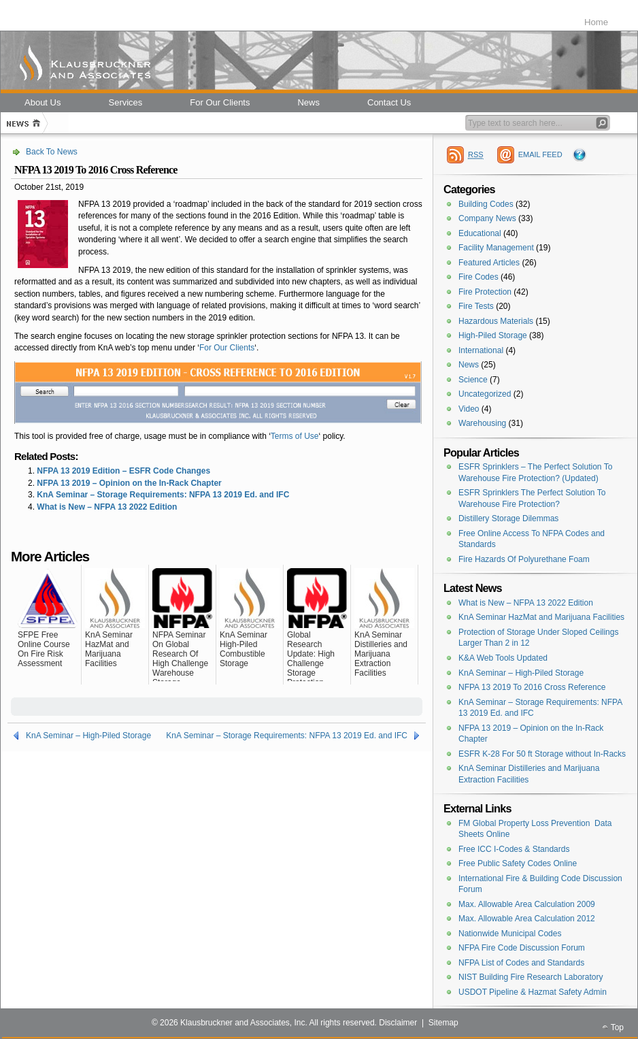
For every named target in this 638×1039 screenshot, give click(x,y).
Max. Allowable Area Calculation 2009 (526, 904)
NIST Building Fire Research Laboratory (530, 977)
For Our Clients (226, 347)
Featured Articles (489, 262)
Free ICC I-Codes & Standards (513, 849)
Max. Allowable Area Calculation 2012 (526, 918)
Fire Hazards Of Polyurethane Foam (524, 559)
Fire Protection (484, 292)
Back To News (52, 151)
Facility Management (496, 247)
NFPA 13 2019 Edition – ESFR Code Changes (123, 471)
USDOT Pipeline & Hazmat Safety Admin (532, 992)
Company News (487, 218)
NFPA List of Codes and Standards (521, 963)
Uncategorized (484, 394)
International (480, 350)
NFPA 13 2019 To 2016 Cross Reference (531, 687)
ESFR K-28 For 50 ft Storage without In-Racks (542, 754)
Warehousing (482, 423)
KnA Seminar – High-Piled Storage (88, 735)
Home (596, 22)
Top (617, 1027)
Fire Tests (476, 306)
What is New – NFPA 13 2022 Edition (107, 507)
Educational (479, 233)
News (468, 364)
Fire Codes (478, 277)
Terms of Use (295, 436)
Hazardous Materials (495, 321)
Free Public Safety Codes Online (517, 863)
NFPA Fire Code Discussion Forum (521, 948)
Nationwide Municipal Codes (509, 933)
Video (468, 409)
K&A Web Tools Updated (503, 658)
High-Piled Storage (492, 335)
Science (473, 379)
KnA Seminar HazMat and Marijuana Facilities (541, 617)
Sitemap (443, 1022)
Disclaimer (398, 1022)
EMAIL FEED (540, 154)
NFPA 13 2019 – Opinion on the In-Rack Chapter (129, 483)
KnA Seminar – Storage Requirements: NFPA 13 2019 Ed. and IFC (163, 494)
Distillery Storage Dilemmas (508, 518)
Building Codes (486, 204)
